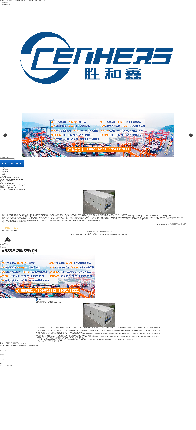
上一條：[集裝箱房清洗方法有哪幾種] (177, 223)
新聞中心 (2, 246)
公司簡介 (6, 243)
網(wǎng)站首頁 (6, 4)
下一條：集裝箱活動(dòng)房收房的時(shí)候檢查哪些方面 (14, 343)
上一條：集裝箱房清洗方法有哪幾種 (9, 342)
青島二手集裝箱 (14, 222)
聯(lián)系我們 (5, 2)
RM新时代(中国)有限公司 (6, 365)
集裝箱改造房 (4, 169)
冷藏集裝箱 (3, 173)
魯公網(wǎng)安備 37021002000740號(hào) (89, 236)
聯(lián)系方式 (3, 247)
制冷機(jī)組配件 (5, 171)
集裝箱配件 (3, 176)
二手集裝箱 (3, 168)
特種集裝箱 (3, 174)
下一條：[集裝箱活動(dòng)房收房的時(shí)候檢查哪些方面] (171, 224)
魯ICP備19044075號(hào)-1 (107, 236)
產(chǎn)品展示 (4, 244)
